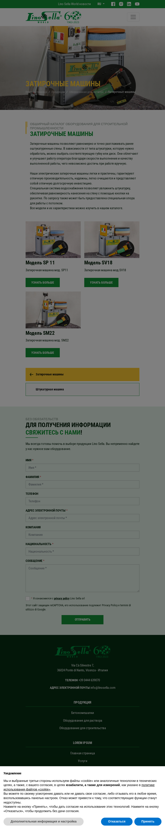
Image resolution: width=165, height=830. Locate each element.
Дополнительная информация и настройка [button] (44, 821)
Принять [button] (147, 821)
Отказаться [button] (117, 821)
